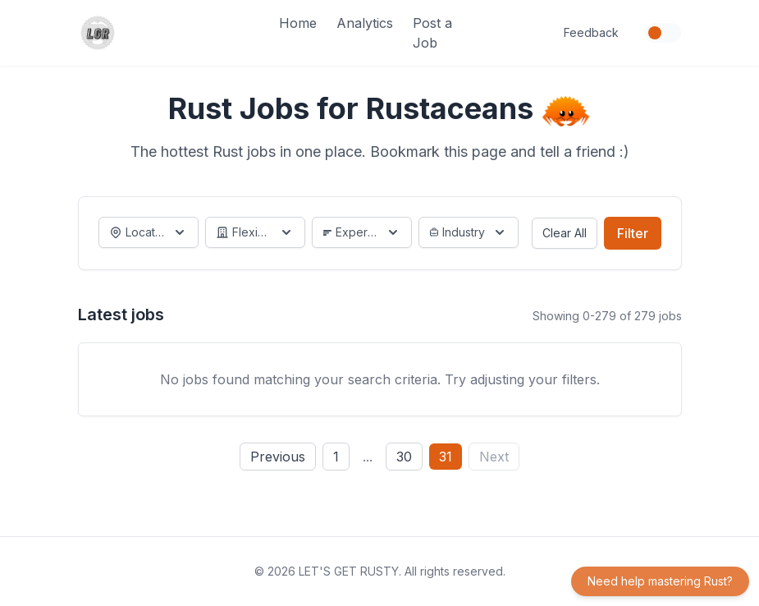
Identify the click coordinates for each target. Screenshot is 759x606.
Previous (277, 456)
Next (494, 456)
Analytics (364, 23)
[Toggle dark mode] (663, 33)
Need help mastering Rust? (660, 581)
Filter (632, 233)
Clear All (564, 233)
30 (404, 456)
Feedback (591, 32)
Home (298, 23)
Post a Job (432, 33)
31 (445, 456)
